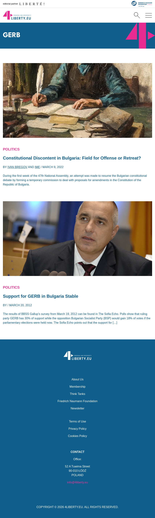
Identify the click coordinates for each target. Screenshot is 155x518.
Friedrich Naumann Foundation (78, 401)
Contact (77, 451)
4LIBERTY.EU (74, 507)
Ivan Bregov (17, 167)
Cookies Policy (77, 435)
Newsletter (77, 408)
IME (37, 167)
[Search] (137, 15)
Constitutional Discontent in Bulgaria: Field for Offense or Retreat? (72, 158)
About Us (77, 379)
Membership (77, 386)
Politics (11, 149)
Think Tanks (77, 393)
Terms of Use (77, 421)
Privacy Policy (77, 428)
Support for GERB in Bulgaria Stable (40, 296)
